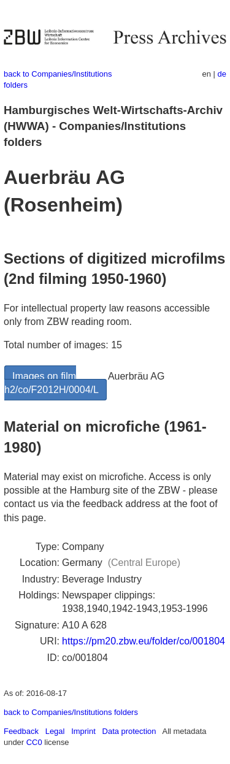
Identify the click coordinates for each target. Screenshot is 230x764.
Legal (55, 731)
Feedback (21, 731)
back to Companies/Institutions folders (71, 712)
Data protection (129, 731)
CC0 (34, 742)
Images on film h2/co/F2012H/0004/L (51, 383)
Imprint (83, 731)
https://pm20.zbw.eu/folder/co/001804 (143, 641)
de (222, 73)
